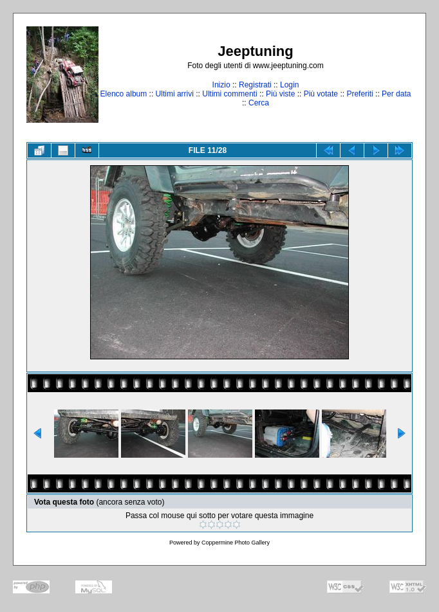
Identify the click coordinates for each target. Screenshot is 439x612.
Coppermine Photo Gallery (235, 542)
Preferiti (359, 93)
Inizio (221, 84)
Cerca (258, 102)
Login (289, 84)
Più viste (280, 93)
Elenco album (123, 93)
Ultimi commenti (229, 93)
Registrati (255, 84)
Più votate (321, 93)
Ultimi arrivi (175, 93)
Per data (396, 93)
